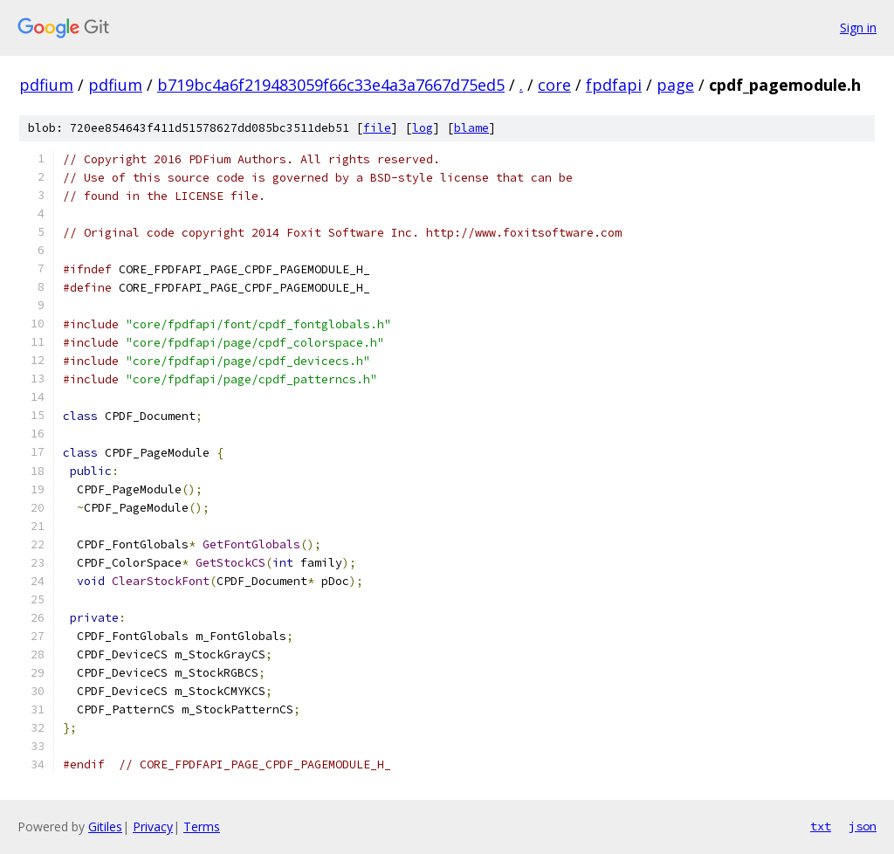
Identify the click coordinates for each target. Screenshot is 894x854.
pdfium (46, 84)
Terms (201, 826)
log (422, 128)
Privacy (153, 826)
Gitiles (105, 826)
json (863, 826)
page (675, 84)
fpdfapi (614, 84)
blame (471, 128)
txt (820, 826)
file (377, 128)
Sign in (858, 27)
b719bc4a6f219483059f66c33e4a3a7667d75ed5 (331, 84)
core (554, 84)
